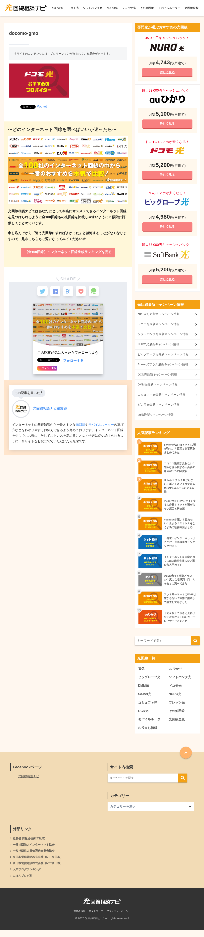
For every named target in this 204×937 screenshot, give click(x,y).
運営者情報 (79, 917)
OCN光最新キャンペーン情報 (157, 377)
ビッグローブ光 (150, 681)
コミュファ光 (148, 707)
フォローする (73, 363)
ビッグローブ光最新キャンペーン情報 (163, 357)
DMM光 (143, 690)
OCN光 (143, 716)
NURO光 (112, 8)
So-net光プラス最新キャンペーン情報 (163, 367)
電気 (141, 673)
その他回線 (147, 8)
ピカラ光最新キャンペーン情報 (158, 408)
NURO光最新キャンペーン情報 (158, 347)
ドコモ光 (73, 8)
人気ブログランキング (28, 875)
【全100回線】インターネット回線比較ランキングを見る (68, 252)
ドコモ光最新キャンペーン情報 (158, 326)
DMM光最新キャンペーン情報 (158, 388)
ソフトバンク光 (92, 8)
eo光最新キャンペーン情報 (156, 418)
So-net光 (145, 698)
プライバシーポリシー (118, 917)
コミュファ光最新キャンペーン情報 (161, 398)
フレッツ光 (129, 8)
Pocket (42, 106)
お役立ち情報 (148, 733)
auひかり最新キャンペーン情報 (159, 316)
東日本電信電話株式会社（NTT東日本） (39, 863)
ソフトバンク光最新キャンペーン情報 (163, 336)
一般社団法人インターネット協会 (35, 850)
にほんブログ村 (23, 882)
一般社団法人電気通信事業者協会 (35, 856)
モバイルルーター (169, 8)
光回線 (80, 426)
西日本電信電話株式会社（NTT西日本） (39, 869)
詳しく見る (167, 72)
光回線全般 (191, 8)
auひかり (58, 8)
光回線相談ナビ (29, 781)
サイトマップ (96, 917)
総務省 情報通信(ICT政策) (30, 844)
